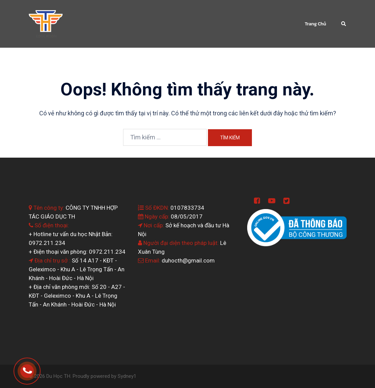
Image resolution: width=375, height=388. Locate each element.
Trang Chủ (315, 23)
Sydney (126, 376)
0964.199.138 (36, 368)
